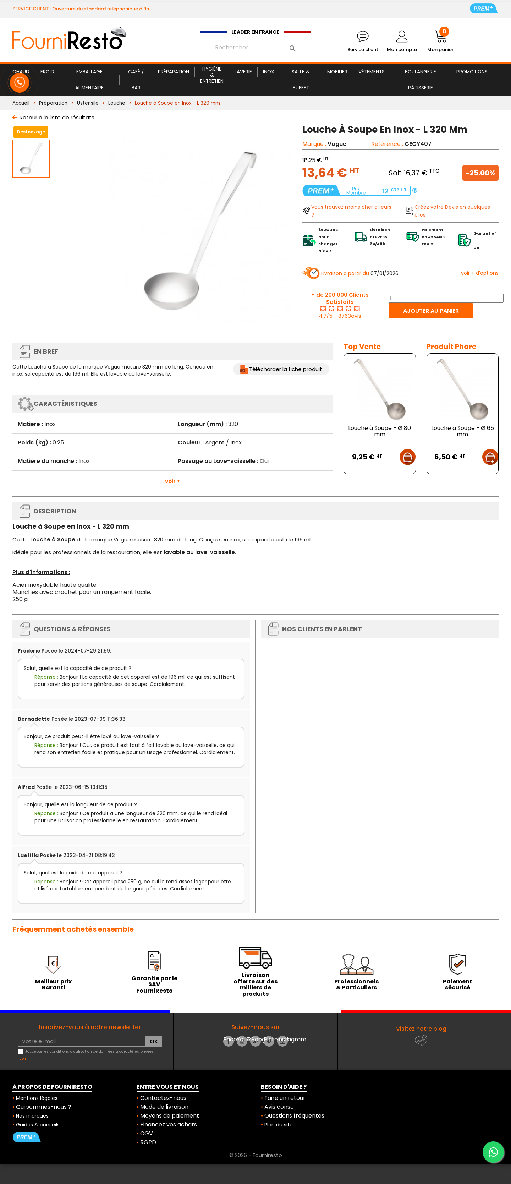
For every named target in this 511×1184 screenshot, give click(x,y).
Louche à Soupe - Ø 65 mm (462, 431)
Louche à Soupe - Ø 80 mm (379, 431)
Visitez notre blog (421, 1029)
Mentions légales (36, 1098)
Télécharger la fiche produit (285, 369)
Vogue (337, 144)
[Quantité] (446, 298)
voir (23, 1058)
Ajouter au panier (431, 311)
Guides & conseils (38, 1124)
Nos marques (32, 1115)
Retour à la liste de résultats (57, 117)
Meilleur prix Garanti (53, 984)
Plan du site (278, 1124)
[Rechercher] (255, 47)
